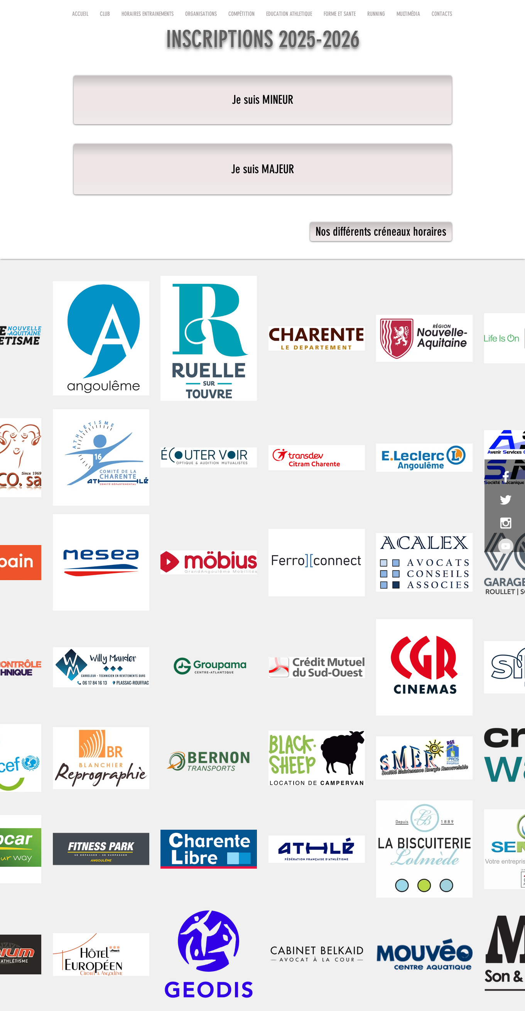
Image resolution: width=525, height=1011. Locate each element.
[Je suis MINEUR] (263, 100)
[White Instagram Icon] (505, 523)
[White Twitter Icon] (505, 500)
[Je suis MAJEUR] (263, 169)
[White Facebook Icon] (505, 476)
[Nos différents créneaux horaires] (381, 231)
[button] (105, 14)
